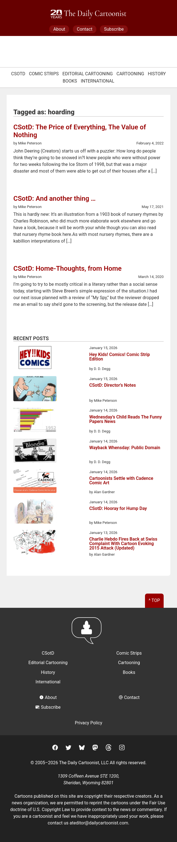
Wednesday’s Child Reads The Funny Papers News (125, 419)
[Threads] (108, 748)
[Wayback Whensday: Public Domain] (34, 452)
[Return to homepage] (88, 633)
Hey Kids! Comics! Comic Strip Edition (119, 357)
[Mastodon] (95, 748)
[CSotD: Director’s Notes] (34, 389)
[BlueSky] (81, 748)
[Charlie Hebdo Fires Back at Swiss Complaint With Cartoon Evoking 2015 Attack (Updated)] (34, 543)
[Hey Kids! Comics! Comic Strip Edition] (34, 358)
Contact (84, 29)
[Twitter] (68, 748)
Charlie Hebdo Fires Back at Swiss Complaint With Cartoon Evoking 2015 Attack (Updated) (123, 543)
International (97, 81)
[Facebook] (55, 748)
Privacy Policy (88, 722)
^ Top (154, 600)
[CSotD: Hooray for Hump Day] (34, 512)
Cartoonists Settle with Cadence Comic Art (121, 480)
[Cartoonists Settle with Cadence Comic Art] (34, 482)
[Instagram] (122, 748)
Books (70, 81)
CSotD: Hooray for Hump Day (118, 508)
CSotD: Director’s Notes (112, 385)
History (157, 73)
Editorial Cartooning (87, 73)
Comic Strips (44, 73)
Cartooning (130, 73)
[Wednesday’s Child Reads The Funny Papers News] (34, 421)
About (59, 29)
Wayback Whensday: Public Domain (124, 448)
